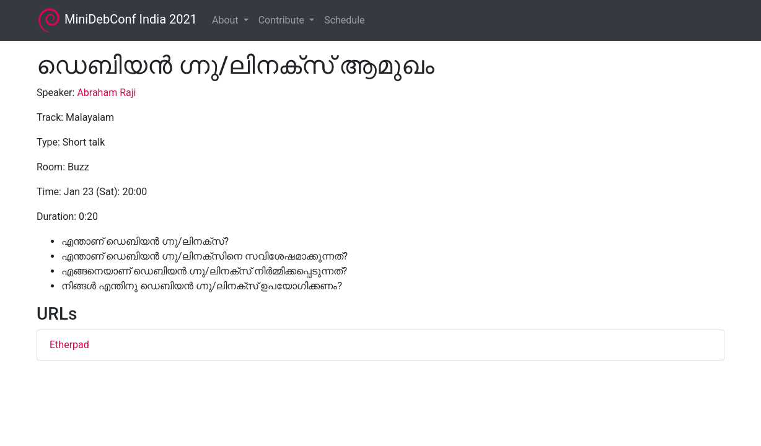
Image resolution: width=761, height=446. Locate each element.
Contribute (282, 20)
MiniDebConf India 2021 (117, 20)
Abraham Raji (106, 92)
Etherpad (69, 345)
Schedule (344, 20)
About (226, 20)
